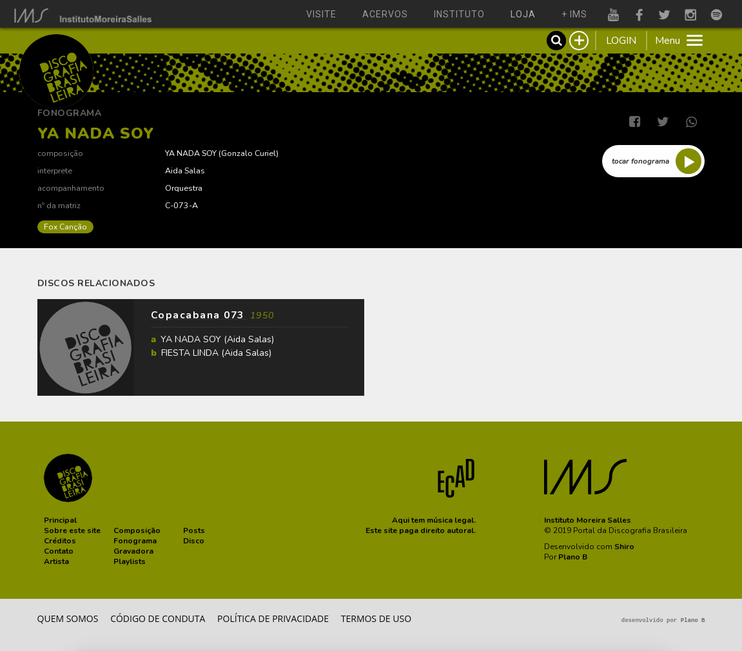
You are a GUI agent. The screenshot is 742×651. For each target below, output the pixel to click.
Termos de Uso (376, 618)
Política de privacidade (273, 618)
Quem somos (68, 618)
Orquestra (183, 187)
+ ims (574, 14)
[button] (60, 520)
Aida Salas (185, 170)
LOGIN (621, 41)
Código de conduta (157, 618)
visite (321, 14)
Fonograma (69, 113)
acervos (385, 14)
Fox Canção (65, 227)
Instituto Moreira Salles (587, 520)
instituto (459, 14)
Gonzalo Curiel (248, 153)
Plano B (572, 557)
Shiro (624, 546)
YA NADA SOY (191, 153)
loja (523, 14)
